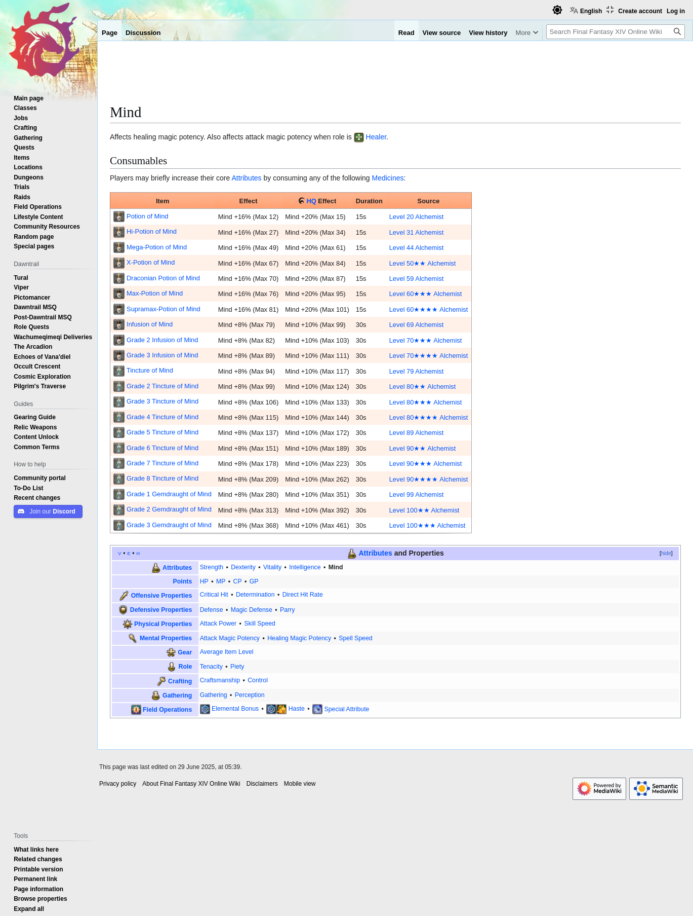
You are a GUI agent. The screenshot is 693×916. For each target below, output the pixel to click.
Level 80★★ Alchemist (422, 386)
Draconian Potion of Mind (163, 277)
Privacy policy (117, 783)
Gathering (177, 694)
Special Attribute (346, 708)
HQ (311, 200)
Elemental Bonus (235, 708)
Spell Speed (355, 638)
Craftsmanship (220, 680)
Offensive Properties (161, 595)
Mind (336, 567)
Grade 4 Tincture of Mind (162, 416)
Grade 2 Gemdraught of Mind (169, 509)
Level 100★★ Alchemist (424, 510)
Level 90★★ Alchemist (422, 448)
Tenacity (211, 666)
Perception (250, 694)
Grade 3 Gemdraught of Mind (169, 524)
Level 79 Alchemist (416, 371)
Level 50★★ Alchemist (422, 263)
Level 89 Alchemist (416, 432)
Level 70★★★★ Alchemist (428, 355)
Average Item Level (227, 651)
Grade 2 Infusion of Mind (162, 339)
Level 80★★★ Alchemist (425, 402)
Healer (376, 137)
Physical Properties (163, 623)
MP (220, 581)
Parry (287, 609)
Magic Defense (251, 609)
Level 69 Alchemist (416, 324)
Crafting (180, 680)
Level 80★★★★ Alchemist (428, 417)
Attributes (246, 178)
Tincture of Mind (150, 370)
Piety (237, 666)
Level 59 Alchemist (416, 278)
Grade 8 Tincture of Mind (162, 478)
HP (204, 581)
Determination (255, 594)
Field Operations (167, 709)
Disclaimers (262, 783)
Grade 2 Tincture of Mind (162, 385)
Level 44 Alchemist (416, 247)
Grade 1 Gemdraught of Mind (169, 493)
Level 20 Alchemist (416, 216)
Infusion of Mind (150, 324)
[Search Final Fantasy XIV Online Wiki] (615, 31)
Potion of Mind (148, 216)
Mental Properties (166, 638)
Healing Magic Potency (299, 638)
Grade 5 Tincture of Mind (162, 431)
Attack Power (218, 623)
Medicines (387, 178)
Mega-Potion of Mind (157, 246)
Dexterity (243, 567)
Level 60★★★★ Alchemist (428, 309)
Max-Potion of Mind (155, 293)
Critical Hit (214, 594)
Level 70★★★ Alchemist (425, 340)
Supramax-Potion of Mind (163, 308)
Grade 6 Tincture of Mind (162, 447)
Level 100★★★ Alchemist (427, 525)
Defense (211, 609)
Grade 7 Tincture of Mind (162, 462)
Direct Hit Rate (302, 594)
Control (258, 680)
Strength (212, 567)
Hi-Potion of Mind (152, 231)
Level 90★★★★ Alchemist (428, 479)
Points (182, 581)
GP (254, 581)
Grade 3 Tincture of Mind (162, 401)
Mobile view (300, 783)
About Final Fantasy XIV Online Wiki (191, 783)
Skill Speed (259, 623)
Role (185, 666)
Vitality (272, 567)
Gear (185, 652)
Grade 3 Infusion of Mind (162, 354)
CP (237, 581)
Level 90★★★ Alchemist (425, 463)
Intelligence (304, 567)
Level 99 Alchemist (416, 494)
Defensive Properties (161, 609)
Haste (297, 708)
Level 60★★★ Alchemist (425, 293)
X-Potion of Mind (151, 262)
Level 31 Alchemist (416, 232)
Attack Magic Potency (230, 638)
